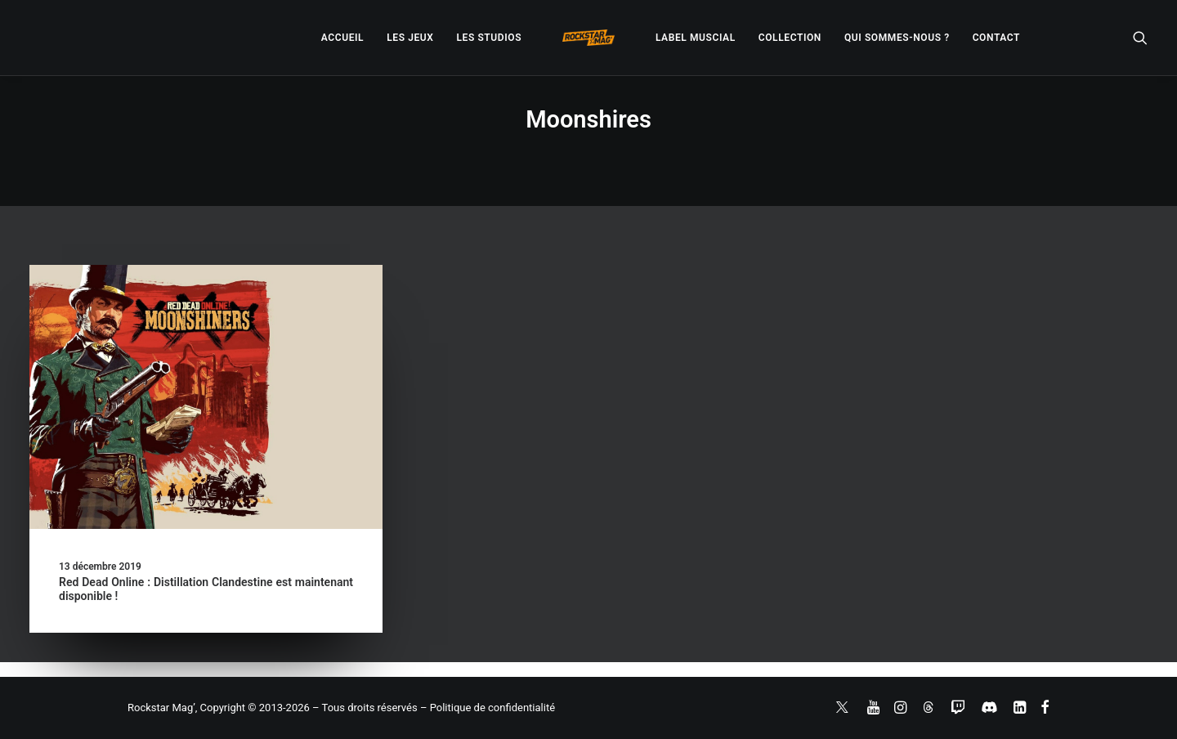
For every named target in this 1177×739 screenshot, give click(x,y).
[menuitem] (342, 37)
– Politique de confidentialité (487, 707)
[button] (1140, 37)
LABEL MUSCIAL (696, 37)
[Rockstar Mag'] (588, 37)
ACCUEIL (342, 37)
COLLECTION (790, 37)
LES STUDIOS (488, 37)
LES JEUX (410, 37)
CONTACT (996, 37)
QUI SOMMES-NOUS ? (897, 37)
